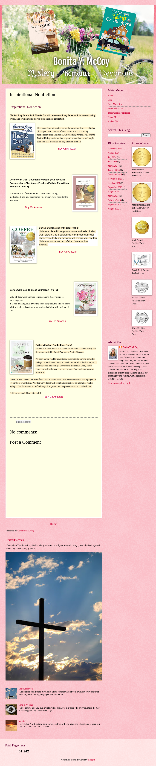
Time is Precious (26, 705)
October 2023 (114, 183)
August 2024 (113, 153)
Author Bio (113, 121)
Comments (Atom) (25, 531)
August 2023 (113, 191)
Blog (110, 100)
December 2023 (115, 174)
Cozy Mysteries (115, 104)
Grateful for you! (15, 540)
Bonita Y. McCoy (131, 347)
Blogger (91, 760)
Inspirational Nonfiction (119, 113)
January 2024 (114, 170)
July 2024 (112, 157)
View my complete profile (119, 383)
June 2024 (112, 161)
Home (53, 524)
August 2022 (113, 209)
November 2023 (115, 179)
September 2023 (115, 187)
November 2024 (115, 148)
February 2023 (114, 200)
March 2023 (113, 196)
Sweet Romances (115, 108)
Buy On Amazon (67, 148)
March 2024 (113, 166)
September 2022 (115, 204)
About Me (112, 117)
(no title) (22, 721)
